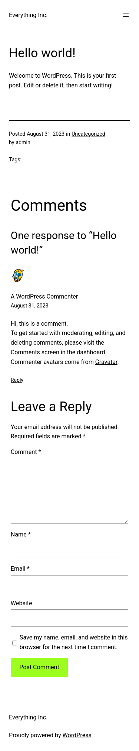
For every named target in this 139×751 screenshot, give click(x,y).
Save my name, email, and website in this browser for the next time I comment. (74, 642)
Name (21, 534)
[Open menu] (125, 15)
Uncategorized (88, 134)
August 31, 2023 (30, 306)
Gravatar (106, 361)
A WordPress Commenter (44, 296)
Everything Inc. (28, 15)
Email (20, 568)
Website (21, 603)
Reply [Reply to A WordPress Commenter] (17, 380)
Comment (26, 451)
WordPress (77, 735)
